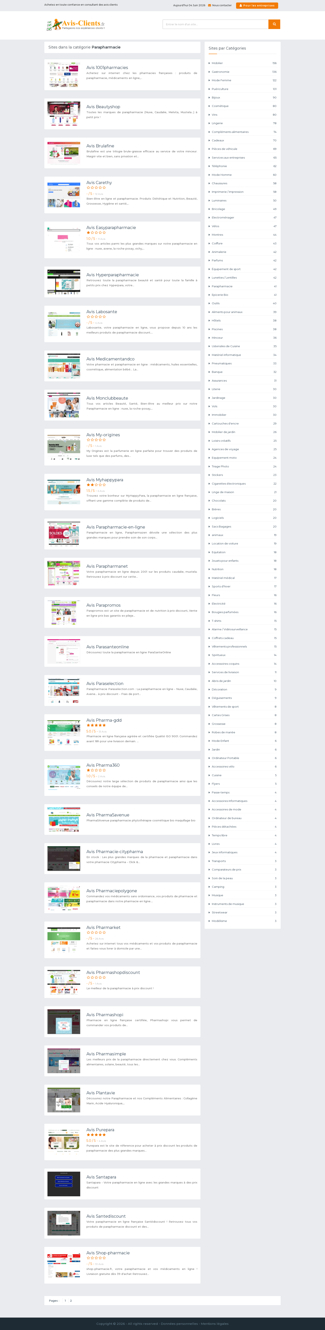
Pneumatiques (244, 363)
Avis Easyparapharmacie (111, 227)
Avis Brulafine (100, 145)
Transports (244, 861)
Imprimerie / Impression (244, 191)
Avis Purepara (100, 1129)
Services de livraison (244, 672)
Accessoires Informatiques (244, 801)
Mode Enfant (244, 740)
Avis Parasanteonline (107, 646)
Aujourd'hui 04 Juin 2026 (189, 5)
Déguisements (244, 698)
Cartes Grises (244, 715)
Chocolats (244, 500)
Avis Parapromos (103, 605)
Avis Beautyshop (103, 106)
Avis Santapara (101, 1177)
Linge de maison (244, 492)
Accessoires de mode (244, 809)
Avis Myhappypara (104, 479)
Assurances (244, 380)
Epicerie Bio (244, 294)
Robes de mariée (244, 732)
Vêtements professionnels (244, 646)
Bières (244, 509)
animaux (244, 535)
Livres (244, 843)
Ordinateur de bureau (244, 818)
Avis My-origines (103, 434)
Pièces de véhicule (244, 149)
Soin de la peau (244, 878)
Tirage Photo (244, 466)
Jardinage (244, 397)
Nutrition (244, 569)
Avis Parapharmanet (107, 566)
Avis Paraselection (105, 683)
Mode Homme (244, 174)
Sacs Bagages (244, 526)
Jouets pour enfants (244, 560)
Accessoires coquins (244, 663)
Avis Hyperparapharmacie (112, 274)
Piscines (244, 329)
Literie (244, 389)
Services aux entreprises (244, 157)
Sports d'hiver (244, 586)
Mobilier (244, 63)
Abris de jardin (244, 681)
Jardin (244, 749)
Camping (244, 886)
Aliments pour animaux (244, 312)
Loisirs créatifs (244, 440)
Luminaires (244, 200)
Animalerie (244, 252)
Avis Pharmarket (103, 927)
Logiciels (244, 517)
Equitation (244, 552)
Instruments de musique (244, 904)
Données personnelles (179, 1324)
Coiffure (244, 243)
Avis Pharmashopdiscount (113, 972)
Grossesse (244, 723)
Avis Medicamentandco (110, 358)
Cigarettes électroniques (244, 483)
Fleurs (244, 595)
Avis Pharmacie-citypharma (114, 851)
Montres (244, 234)
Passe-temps (244, 792)
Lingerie (244, 123)
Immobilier (244, 414)
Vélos (244, 226)
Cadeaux (244, 140)
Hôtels (244, 320)
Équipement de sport (244, 269)
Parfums (244, 260)
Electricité (244, 603)
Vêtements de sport (244, 706)
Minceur (244, 337)
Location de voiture (244, 543)
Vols (244, 406)
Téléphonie (244, 166)
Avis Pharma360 (103, 765)
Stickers (244, 475)
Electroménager (244, 217)
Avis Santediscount (106, 1216)
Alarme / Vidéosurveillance (244, 629)
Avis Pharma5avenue (107, 814)
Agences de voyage (244, 449)
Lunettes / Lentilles (244, 277)
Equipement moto (244, 457)
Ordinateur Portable (244, 758)
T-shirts (244, 620)
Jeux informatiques (244, 852)
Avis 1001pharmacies (107, 67)
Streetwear (244, 912)
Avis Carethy (99, 182)
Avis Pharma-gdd (104, 720)
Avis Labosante (101, 311)
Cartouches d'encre (244, 423)
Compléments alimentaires (244, 132)
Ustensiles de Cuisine (244, 346)
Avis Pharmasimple (106, 1053)
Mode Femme (244, 80)
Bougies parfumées (244, 612)
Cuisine (244, 775)
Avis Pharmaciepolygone (111, 890)
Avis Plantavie (100, 1092)
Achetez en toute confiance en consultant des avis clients (81, 4)
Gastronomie (244, 71)
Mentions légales (215, 1324)
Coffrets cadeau (244, 638)
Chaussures (244, 183)
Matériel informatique (244, 355)
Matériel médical (244, 578)
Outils (244, 303)
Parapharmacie (244, 286)
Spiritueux (244, 655)
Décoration (244, 689)
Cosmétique (244, 106)
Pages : (54, 1300)
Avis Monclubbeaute (107, 398)
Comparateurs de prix (244, 869)
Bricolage (244, 209)
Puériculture (244, 89)
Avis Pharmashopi (104, 1014)
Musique (244, 895)
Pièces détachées (244, 826)
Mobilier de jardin (244, 432)
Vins (244, 114)
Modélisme (244, 921)
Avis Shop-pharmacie (108, 1252)
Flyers (244, 783)
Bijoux (244, 97)
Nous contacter (220, 5)
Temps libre (244, 835)
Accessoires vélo (244, 766)
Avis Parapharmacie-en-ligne (115, 527)
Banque (244, 372)
